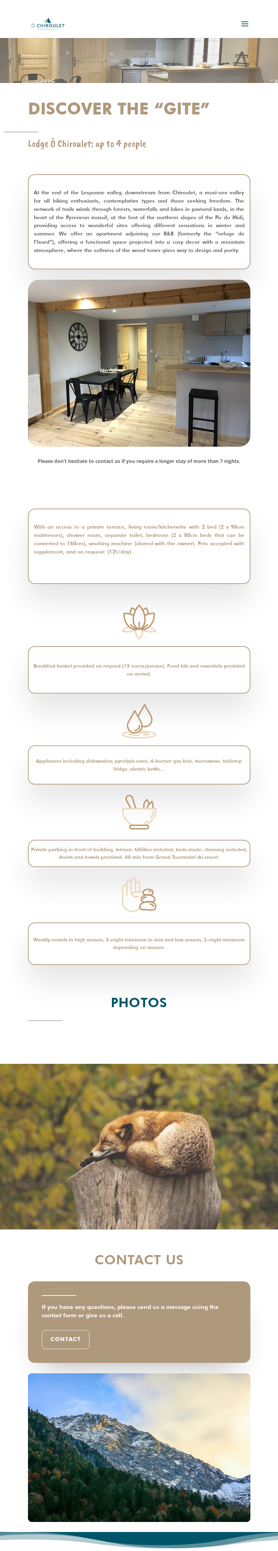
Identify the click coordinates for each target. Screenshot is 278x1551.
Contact (65, 1339)
